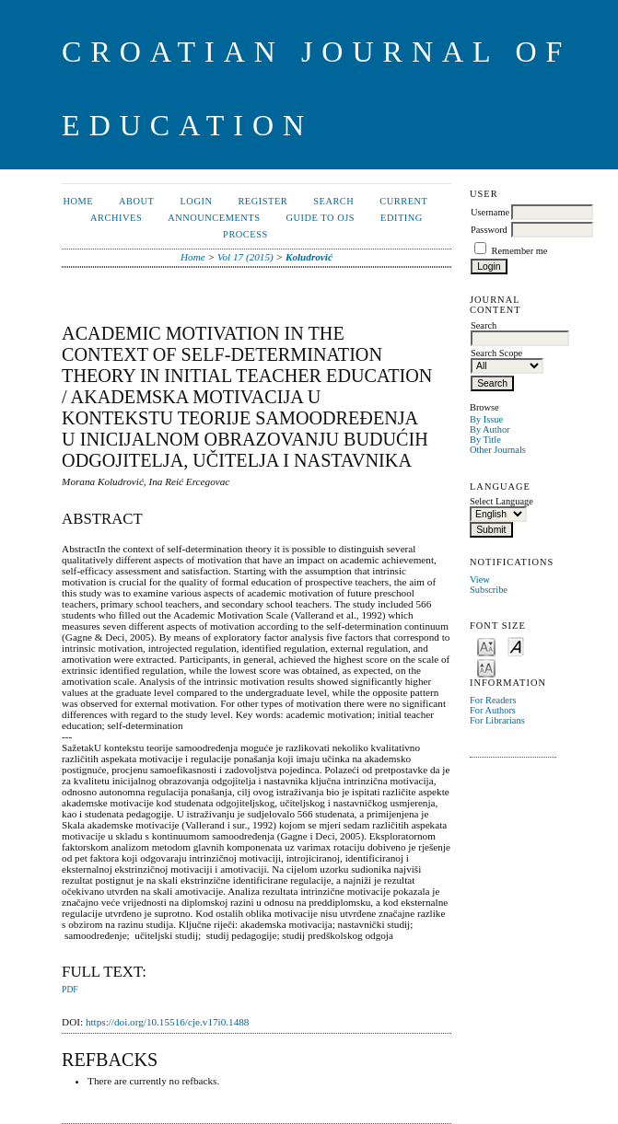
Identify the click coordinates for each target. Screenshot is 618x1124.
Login (196, 201)
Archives (116, 218)
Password (489, 230)
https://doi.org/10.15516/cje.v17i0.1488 (168, 1021)
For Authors (493, 710)
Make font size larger (486, 667)
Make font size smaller (486, 645)
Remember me (520, 251)
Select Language (501, 501)
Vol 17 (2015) (245, 256)
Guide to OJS (320, 218)
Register (262, 201)
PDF (69, 989)
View (480, 579)
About (136, 201)
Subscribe (488, 590)
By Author (490, 429)
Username (490, 212)
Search (333, 201)
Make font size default (516, 645)
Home (78, 201)
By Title (485, 440)
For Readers (493, 700)
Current (403, 201)
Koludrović (309, 256)
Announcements (214, 218)
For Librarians (497, 720)
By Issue (486, 419)
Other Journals (498, 450)
